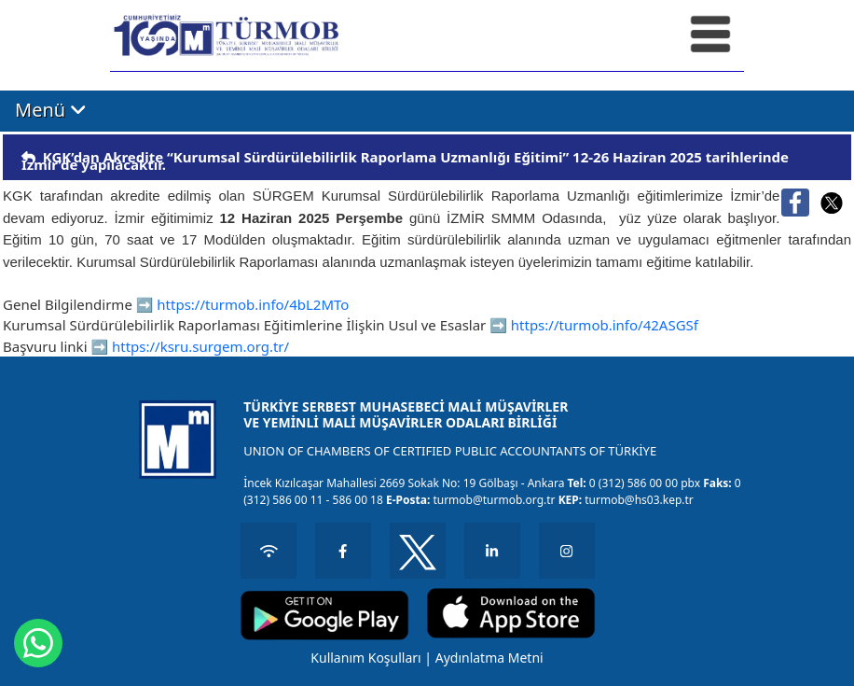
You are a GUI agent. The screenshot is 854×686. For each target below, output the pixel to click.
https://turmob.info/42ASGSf (604, 324)
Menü (51, 110)
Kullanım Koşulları (365, 657)
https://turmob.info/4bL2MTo (253, 304)
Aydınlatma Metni (489, 657)
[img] (28, 157)
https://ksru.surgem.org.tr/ (200, 346)
